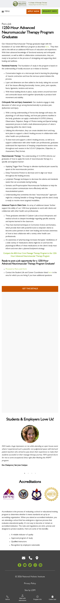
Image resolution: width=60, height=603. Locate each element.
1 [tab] (24, 473)
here (47, 47)
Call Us (7, 598)
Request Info (50, 11)
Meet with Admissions (22, 597)
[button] (7, 11)
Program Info (37, 598)
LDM (33, 590)
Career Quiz (52, 598)
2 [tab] (28, 473)
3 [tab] (32, 473)
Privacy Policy (30, 584)
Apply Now (33, 11)
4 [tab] (35, 473)
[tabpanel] (30, 447)
